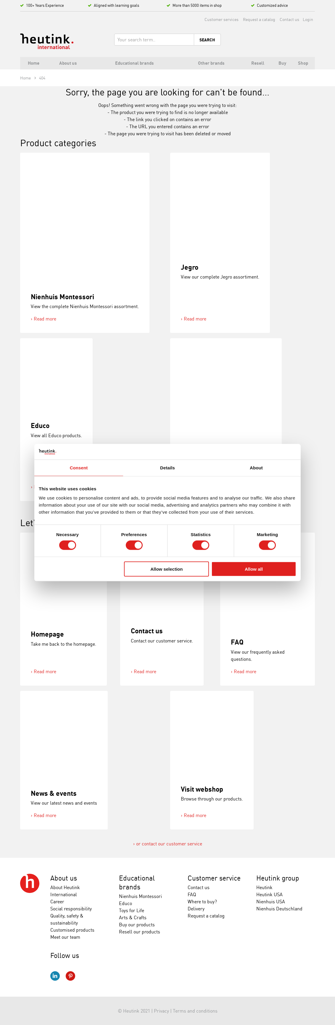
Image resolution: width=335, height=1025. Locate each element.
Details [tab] (167, 467)
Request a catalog (259, 19)
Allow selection (166, 568)
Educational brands (137, 882)
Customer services (221, 19)
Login (308, 19)
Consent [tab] (79, 467)
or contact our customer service (169, 844)
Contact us (289, 19)
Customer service (214, 878)
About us (63, 878)
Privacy (161, 1011)
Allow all (254, 568)
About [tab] (256, 467)
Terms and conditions (195, 1011)
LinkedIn (55, 976)
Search (207, 40)
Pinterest (70, 976)
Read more (45, 319)
